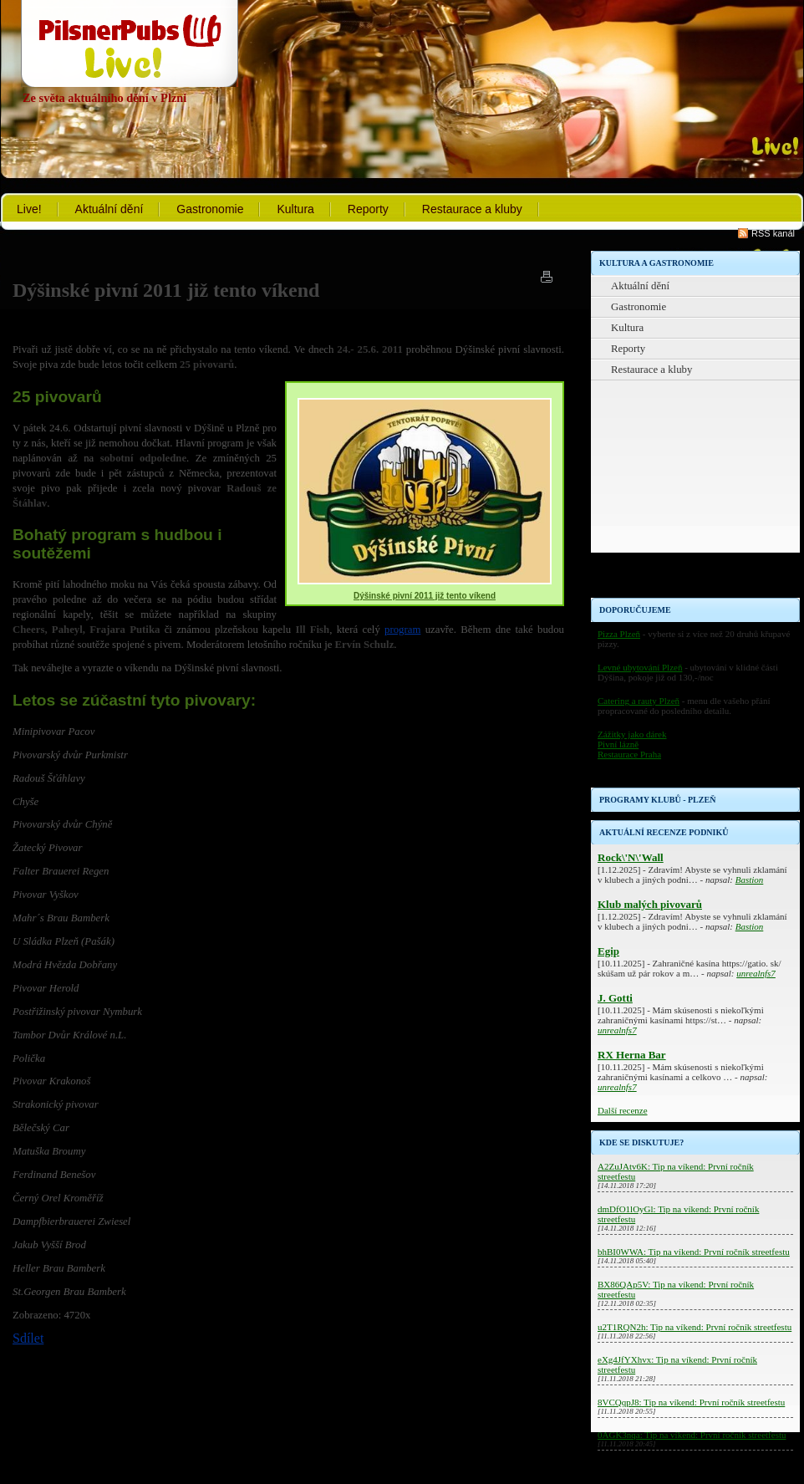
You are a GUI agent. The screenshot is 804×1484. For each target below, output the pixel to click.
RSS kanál (773, 233)
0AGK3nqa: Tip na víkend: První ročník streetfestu (692, 1435)
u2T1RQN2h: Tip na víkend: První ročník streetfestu (694, 1327)
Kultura (295, 209)
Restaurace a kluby (472, 209)
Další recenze (623, 1110)
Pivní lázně (618, 744)
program (402, 629)
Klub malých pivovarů (650, 904)
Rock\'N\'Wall (631, 857)
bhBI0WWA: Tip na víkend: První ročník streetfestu (694, 1252)
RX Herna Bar (632, 1054)
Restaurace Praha (629, 754)
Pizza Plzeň (619, 634)
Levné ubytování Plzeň (640, 667)
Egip (608, 951)
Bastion (749, 880)
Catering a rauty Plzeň (638, 701)
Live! (29, 209)
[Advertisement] (695, 493)
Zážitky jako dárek (632, 734)
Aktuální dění (109, 209)
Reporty (368, 209)
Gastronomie (209, 209)
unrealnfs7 (756, 973)
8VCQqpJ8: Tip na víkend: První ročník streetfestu (691, 1402)
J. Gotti (615, 998)
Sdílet (28, 1338)
